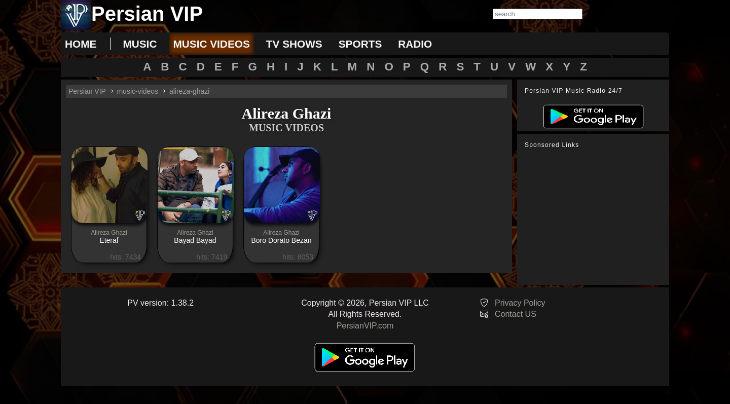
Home (80, 44)
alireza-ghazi (189, 91)
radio (415, 44)
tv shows (294, 44)
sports (360, 44)
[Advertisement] (596, 217)
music (140, 44)
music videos (211, 44)
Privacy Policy (520, 303)
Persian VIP (87, 91)
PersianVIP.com (365, 325)
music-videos (137, 91)
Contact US (515, 314)
